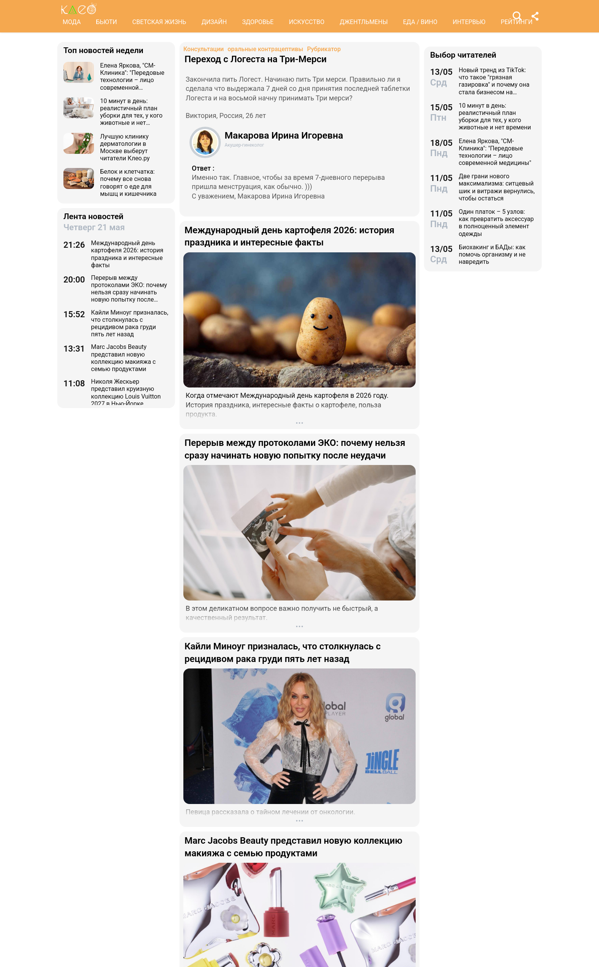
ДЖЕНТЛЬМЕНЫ (364, 22)
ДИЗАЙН (214, 22)
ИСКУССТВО (306, 22)
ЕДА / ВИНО (420, 22)
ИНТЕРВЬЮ (469, 22)
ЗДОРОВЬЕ (258, 22)
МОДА (72, 22)
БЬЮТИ (106, 22)
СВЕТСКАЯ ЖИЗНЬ (159, 22)
